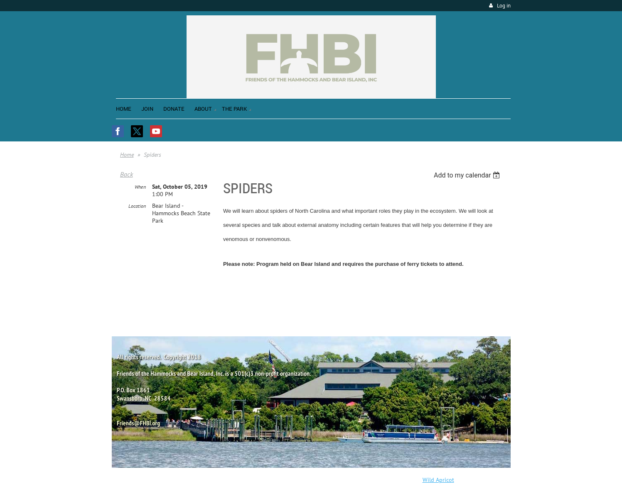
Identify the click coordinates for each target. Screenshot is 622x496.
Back (126, 174)
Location (137, 206)
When (140, 187)
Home (127, 154)
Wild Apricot (438, 480)
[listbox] (468, 175)
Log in (504, 5)
